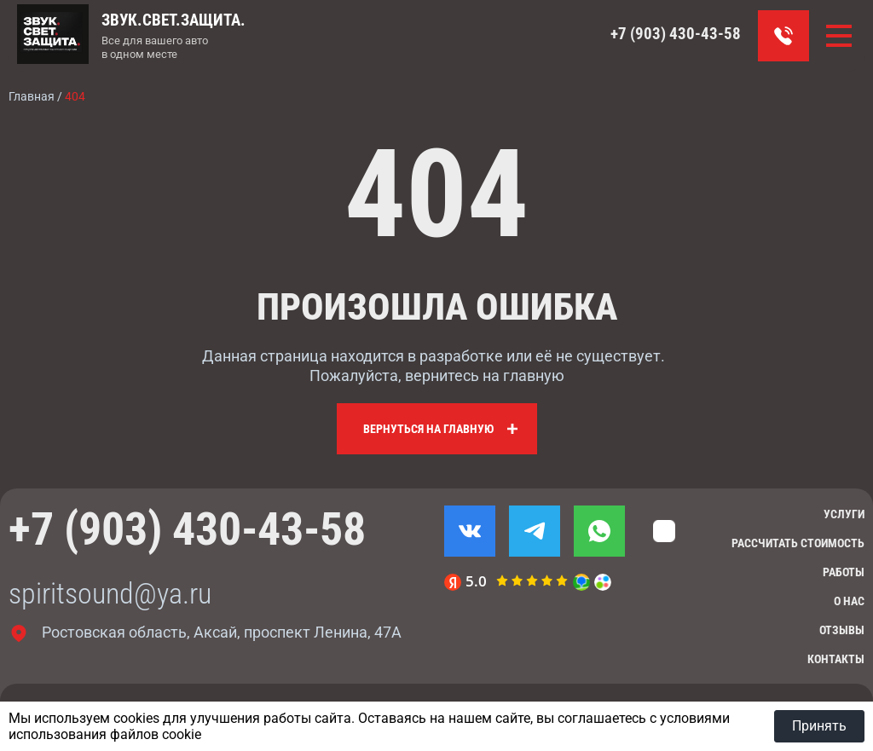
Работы (843, 572)
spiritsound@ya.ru (110, 593)
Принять (819, 726)
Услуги (844, 514)
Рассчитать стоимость (797, 543)
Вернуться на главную (428, 429)
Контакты (835, 659)
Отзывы (841, 630)
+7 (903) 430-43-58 (675, 33)
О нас (849, 601)
